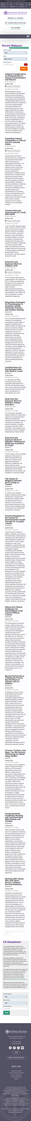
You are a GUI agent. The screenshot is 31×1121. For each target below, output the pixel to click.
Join (16, 1052)
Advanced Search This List (19, 48)
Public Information (16, 1077)
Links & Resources (16, 1075)
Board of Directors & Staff (16, 1073)
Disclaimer (11, 1112)
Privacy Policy (18, 1112)
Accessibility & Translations (15, 1)
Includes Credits (9, 83)
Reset (24, 68)
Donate (16, 1079)
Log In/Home (15, 28)
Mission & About (16, 1071)
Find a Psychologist (16, 1058)
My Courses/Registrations (15, 23)
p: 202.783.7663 (16, 1042)
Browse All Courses (15, 18)
